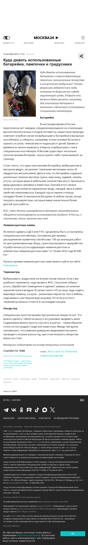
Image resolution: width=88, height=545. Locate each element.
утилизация (25, 379)
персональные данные (28, 535)
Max (44, 410)
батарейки (43, 379)
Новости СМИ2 (10, 391)
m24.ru (10, 431)
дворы (34, 379)
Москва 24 (44, 37)
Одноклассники (21, 410)
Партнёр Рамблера (11, 526)
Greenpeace (10, 265)
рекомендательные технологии (54, 501)
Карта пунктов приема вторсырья (17, 356)
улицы (15, 379)
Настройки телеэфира (12, 426)
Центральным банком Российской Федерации (36, 508)
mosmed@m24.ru (16, 483)
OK (72, 533)
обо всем (7, 382)
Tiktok (37, 410)
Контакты (45, 418)
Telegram (6, 410)
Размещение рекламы (66, 418)
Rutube (29, 410)
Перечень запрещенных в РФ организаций (42, 426)
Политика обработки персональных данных (21, 497)
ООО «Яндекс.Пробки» (26, 511)
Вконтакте (14, 410)
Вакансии (8, 418)
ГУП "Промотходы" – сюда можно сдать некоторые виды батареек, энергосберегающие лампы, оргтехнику (18, 364)
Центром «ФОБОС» (45, 506)
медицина (75, 379)
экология (7, 379)
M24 (18, 400)
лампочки (65, 379)
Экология (30, 54)
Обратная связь (27, 418)
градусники (55, 379)
